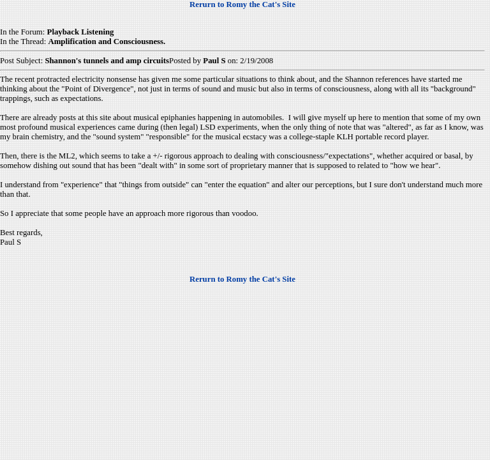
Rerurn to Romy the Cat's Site (242, 4)
